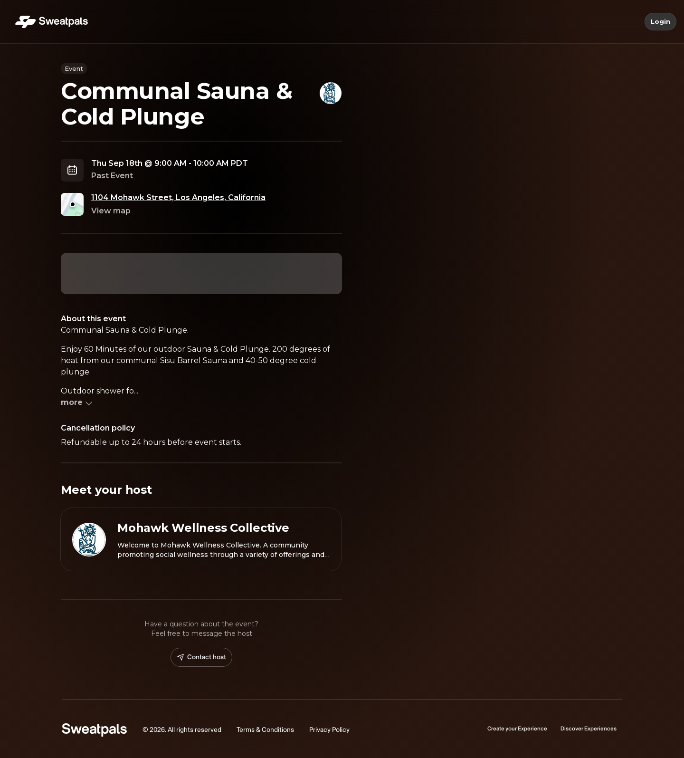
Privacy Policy (329, 730)
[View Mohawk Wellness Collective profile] (201, 539)
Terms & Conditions (265, 730)
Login (660, 21)
